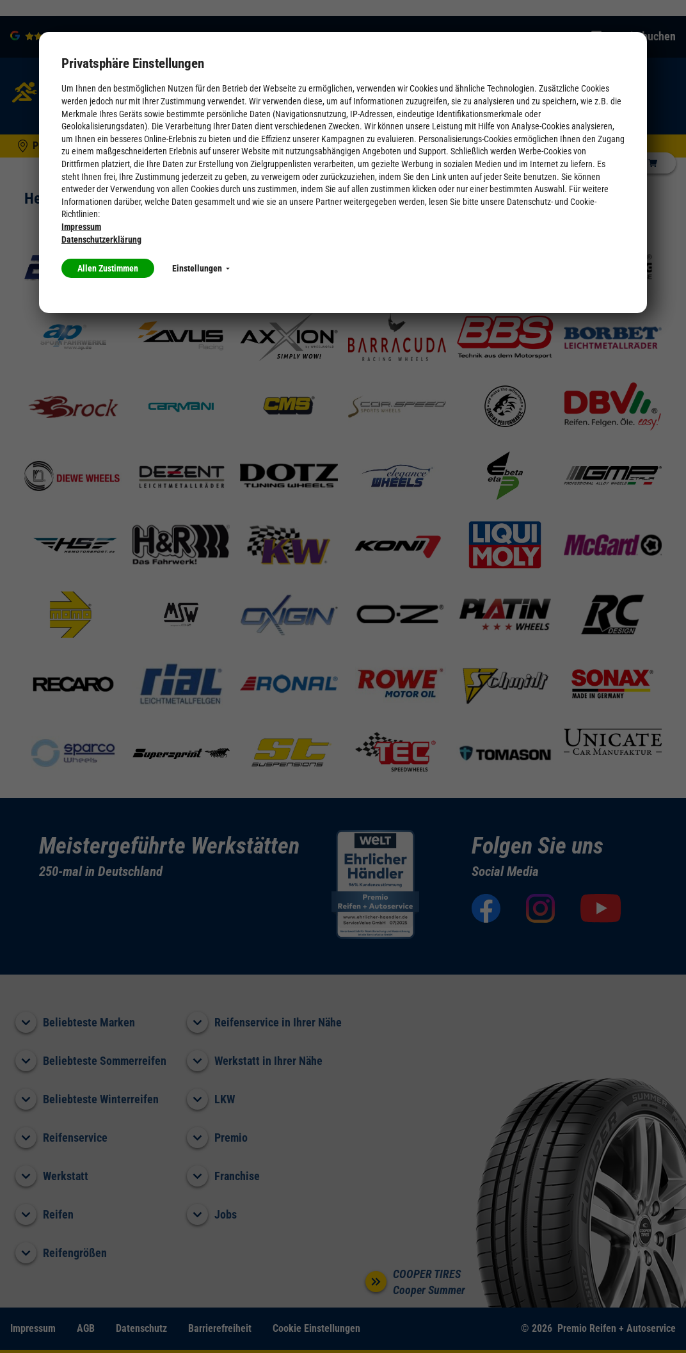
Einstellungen (201, 268)
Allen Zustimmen (107, 268)
